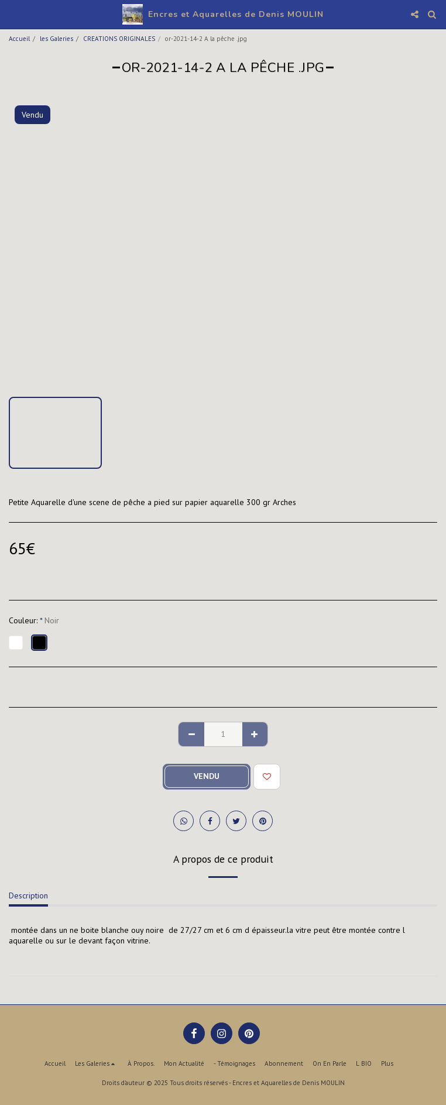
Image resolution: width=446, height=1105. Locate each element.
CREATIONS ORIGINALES (119, 39)
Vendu (206, 776)
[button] (13, 14)
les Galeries (56, 39)
